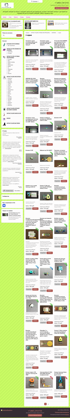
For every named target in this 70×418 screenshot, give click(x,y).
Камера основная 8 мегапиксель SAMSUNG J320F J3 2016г (46, 119)
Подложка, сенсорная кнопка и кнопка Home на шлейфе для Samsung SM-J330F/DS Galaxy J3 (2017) (60, 153)
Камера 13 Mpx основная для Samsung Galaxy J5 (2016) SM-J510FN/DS (60, 332)
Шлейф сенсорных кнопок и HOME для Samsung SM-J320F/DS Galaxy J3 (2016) (60, 220)
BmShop (67, 414)
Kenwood (10, 105)
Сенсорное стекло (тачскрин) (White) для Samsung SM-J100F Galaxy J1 (31, 43)
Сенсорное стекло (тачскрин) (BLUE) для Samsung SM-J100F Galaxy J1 (45, 43)
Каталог (4, 17)
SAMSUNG (10, 51)
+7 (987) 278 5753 (62, 3)
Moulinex (10, 102)
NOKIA (9, 66)
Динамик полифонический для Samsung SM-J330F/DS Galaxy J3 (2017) (60, 187)
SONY (9, 70)
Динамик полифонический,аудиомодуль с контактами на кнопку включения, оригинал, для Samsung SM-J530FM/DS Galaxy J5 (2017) (33, 222)
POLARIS (10, 98)
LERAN (9, 91)
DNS (9, 60)
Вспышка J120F (29, 150)
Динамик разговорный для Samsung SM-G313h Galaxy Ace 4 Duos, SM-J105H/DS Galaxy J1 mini (60, 80)
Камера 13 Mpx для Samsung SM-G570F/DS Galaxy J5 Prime (46, 187)
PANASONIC (10, 65)
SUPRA (9, 84)
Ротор (9, 88)
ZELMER (9, 99)
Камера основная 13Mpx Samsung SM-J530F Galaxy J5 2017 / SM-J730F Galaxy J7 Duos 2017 (32, 261)
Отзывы (22, 17)
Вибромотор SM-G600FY (46, 150)
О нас (10, 17)
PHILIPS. (10, 96)
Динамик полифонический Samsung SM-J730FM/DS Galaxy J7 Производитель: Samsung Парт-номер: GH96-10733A (46, 299)
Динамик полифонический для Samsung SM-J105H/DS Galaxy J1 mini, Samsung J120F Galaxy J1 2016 (60, 298)
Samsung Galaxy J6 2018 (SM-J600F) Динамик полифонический (46, 373)
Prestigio (10, 53)
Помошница (10, 89)
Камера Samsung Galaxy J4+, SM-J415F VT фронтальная (60, 373)
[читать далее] (8, 148)
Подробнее (28, 69)
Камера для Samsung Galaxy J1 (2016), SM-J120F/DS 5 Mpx (59, 260)
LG (8, 68)
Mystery (9, 104)
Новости (16, 17)
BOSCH (9, 94)
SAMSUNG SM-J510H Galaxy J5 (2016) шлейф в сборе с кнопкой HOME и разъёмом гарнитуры (32, 80)
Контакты (28, 17)
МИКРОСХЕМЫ (11, 62)
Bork (9, 95)
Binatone (10, 87)
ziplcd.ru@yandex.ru (7, 410)
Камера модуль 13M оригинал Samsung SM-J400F (31, 373)
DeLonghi (10, 81)
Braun (9, 92)
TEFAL (9, 101)
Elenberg (10, 78)
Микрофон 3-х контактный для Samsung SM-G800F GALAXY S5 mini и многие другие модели (46, 333)
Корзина (35, 1)
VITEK (9, 85)
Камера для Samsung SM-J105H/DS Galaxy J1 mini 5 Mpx (31, 297)
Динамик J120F (58, 117)
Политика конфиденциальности (62, 412)
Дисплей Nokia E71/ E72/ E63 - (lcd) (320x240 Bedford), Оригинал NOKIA (15, 214)
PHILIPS (9, 73)
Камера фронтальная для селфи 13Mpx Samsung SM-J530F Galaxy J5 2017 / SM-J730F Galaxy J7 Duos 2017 (45, 262)
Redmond (10, 82)
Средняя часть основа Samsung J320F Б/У (31, 186)
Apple (9, 63)
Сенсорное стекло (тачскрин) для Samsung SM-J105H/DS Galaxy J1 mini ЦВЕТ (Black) (32, 119)
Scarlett (9, 79)
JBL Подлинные (11, 45)
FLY (8, 72)
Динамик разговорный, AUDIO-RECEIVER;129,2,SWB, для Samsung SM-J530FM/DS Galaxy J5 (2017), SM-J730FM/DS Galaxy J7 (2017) (46, 222)
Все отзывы (17, 190)
